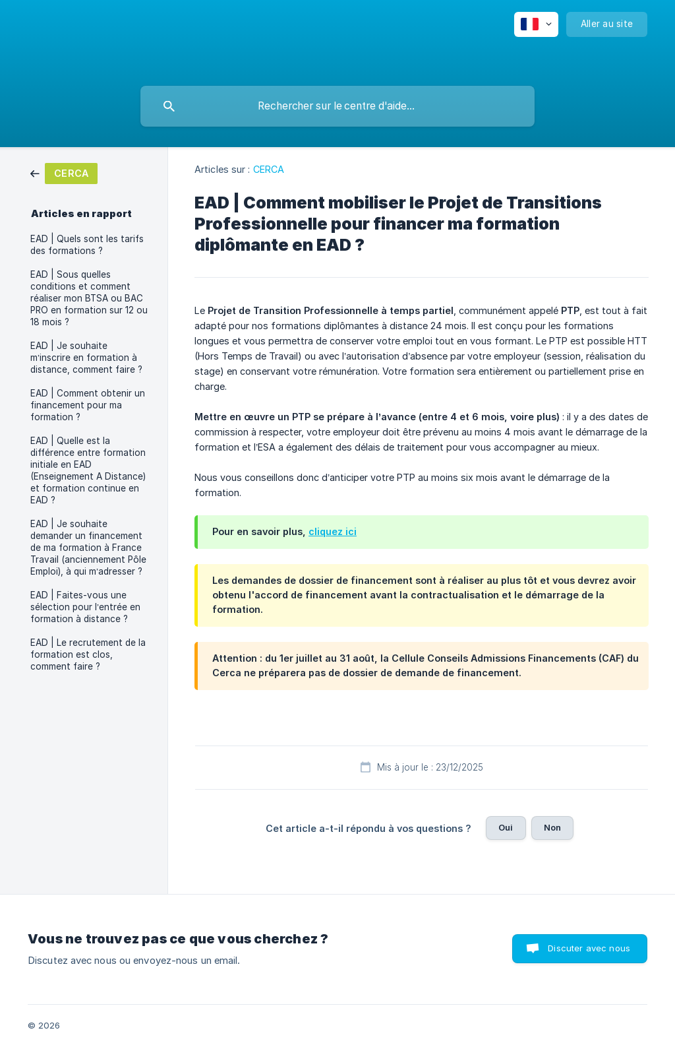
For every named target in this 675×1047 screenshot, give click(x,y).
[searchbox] (337, 106)
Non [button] (552, 827)
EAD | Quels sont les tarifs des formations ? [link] (87, 245)
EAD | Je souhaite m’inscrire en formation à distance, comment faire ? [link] (86, 357)
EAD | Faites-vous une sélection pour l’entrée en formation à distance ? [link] (85, 607)
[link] (64, 172)
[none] (536, 24)
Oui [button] (505, 827)
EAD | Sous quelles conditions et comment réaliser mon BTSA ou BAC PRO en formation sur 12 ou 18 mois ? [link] (89, 298)
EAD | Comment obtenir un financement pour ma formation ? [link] (87, 405)
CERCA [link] (269, 169)
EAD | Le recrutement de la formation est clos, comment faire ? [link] (88, 654)
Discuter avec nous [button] (589, 948)
